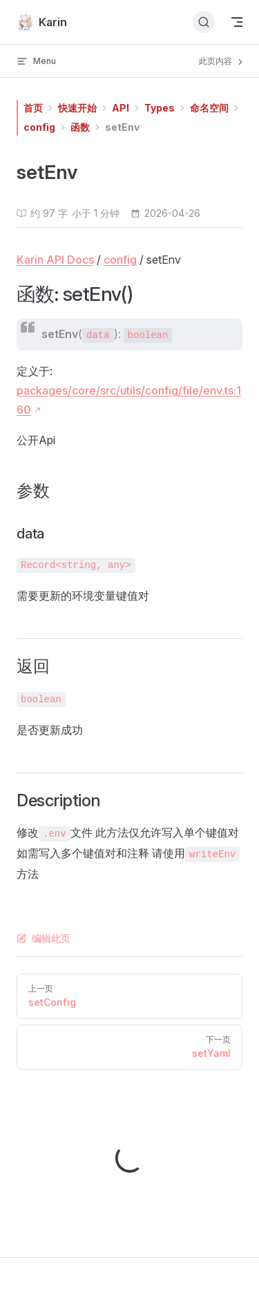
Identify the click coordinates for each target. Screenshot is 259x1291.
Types (159, 108)
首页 (33, 108)
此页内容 (222, 61)
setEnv (122, 127)
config (39, 127)
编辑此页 (43, 938)
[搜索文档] (204, 22)
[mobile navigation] (236, 22)
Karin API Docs (55, 259)
